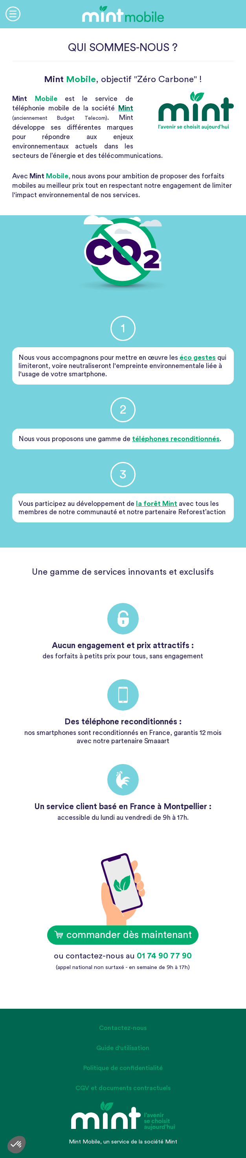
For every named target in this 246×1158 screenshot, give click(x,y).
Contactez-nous (123, 1028)
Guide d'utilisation (122, 1048)
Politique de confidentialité (123, 1068)
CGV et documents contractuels (123, 1088)
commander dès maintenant (123, 935)
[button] (16, 1144)
